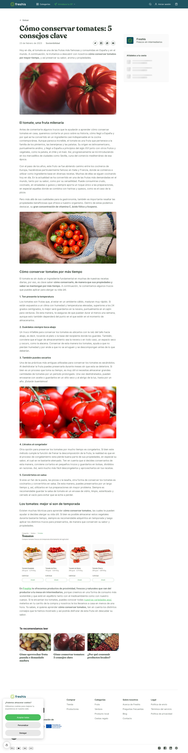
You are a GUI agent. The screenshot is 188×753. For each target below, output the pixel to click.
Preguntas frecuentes (133, 709)
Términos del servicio (161, 709)
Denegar (23, 733)
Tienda (70, 704)
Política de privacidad (161, 713)
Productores (73, 709)
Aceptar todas (23, 717)
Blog (125, 713)
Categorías (43, 4)
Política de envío (159, 704)
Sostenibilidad (53, 43)
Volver (24, 20)
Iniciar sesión (163, 4)
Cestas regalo (101, 718)
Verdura (98, 709)
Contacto (127, 718)
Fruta (97, 704)
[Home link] (18, 4)
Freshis (27, 588)
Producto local (102, 713)
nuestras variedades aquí (97, 599)
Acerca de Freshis (131, 704)
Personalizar (23, 725)
